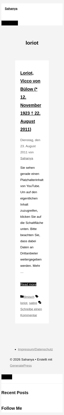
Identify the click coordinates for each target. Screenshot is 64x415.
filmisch (29, 297)
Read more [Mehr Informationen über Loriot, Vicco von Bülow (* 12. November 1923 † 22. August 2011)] (28, 284)
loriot (23, 303)
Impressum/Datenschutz (35, 349)
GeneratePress (21, 365)
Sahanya (11, 8)
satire (33, 303)
